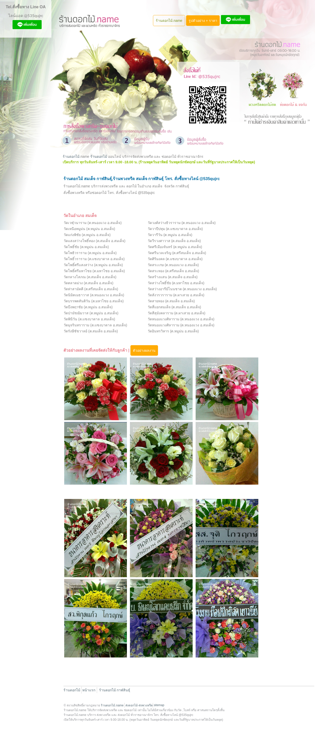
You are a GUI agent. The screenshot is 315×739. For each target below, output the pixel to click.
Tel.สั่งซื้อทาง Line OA (26, 7)
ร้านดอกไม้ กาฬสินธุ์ (114, 690)
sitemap (159, 705)
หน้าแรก (88, 690)
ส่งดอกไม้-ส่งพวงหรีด (139, 705)
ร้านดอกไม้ (71, 157)
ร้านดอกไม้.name (169, 21)
